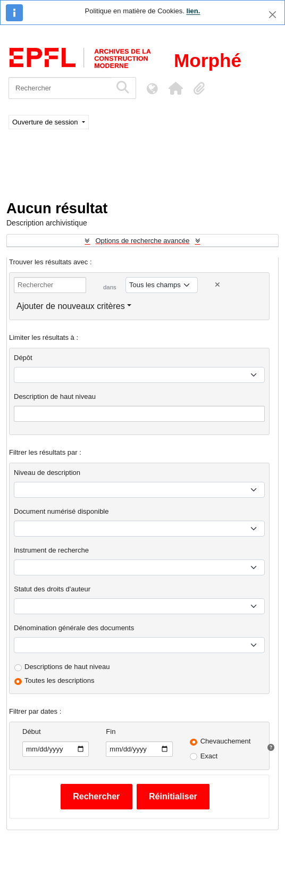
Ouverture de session (46, 122)
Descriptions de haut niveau (67, 667)
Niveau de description (47, 473)
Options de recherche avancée (142, 241)
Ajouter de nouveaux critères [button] (70, 306)
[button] (175, 88)
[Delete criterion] (217, 285)
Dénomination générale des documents (74, 628)
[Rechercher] (60, 88)
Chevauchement (225, 741)
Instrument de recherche (51, 550)
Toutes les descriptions (59, 680)
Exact (209, 756)
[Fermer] (272, 15)
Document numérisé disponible (61, 511)
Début (31, 731)
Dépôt (23, 358)
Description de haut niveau (55, 396)
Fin (110, 731)
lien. (193, 11)
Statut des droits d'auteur (52, 589)
